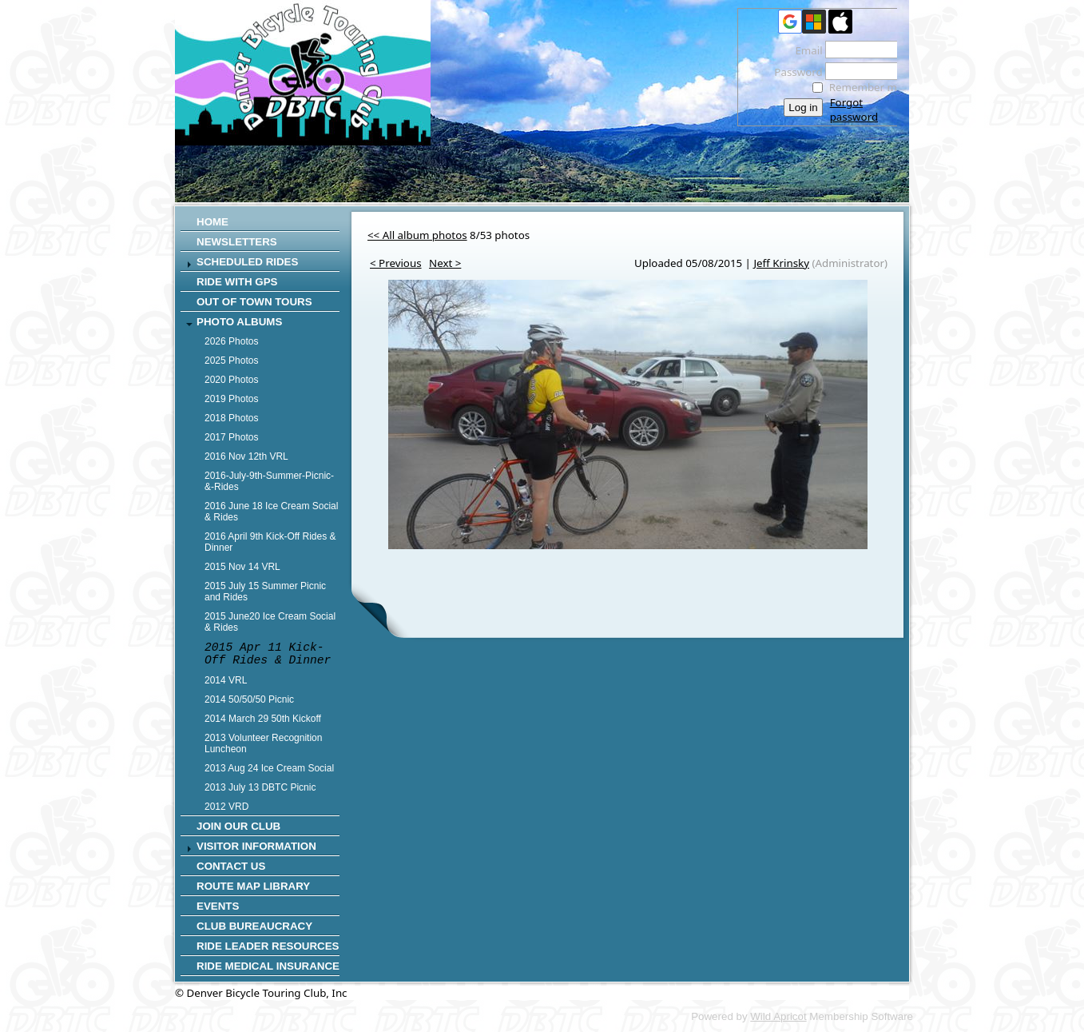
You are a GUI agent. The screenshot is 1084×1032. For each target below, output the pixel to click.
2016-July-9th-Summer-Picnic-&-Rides (269, 481)
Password (794, 72)
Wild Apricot (778, 1016)
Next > (445, 263)
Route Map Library (253, 886)
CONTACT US (231, 866)
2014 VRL (225, 680)
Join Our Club (238, 826)
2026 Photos (231, 341)
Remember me (866, 87)
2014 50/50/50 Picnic (249, 699)
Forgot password (854, 109)
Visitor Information (256, 846)
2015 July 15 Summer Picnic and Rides (265, 591)
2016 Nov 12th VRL (246, 456)
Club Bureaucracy (254, 926)
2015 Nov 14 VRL (242, 566)
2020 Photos (231, 379)
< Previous (396, 263)
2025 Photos (231, 360)
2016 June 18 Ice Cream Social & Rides (271, 511)
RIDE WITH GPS (237, 282)
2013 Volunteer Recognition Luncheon (263, 743)
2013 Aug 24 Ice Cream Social (269, 768)
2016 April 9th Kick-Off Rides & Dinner (270, 542)
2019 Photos (231, 398)
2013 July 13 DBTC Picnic (260, 787)
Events (218, 906)
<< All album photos (417, 235)
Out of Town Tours (254, 302)
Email (805, 50)
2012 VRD (226, 806)
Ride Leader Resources (268, 946)
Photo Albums (239, 322)
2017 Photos (231, 437)
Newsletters (237, 242)
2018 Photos (231, 418)
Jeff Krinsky (781, 263)
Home (212, 222)
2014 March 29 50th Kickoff (262, 718)
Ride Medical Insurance (268, 966)
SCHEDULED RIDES (247, 262)
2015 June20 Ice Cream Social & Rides (270, 622)
